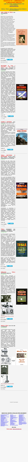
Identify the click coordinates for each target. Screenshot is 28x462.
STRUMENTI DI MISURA (22, 422)
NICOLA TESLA (12, 424)
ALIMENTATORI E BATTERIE (5, 414)
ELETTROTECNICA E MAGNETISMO (4, 424)
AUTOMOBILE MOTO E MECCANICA (4, 419)
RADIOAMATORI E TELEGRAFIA (21, 415)
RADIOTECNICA (21, 418)
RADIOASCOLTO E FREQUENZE (21, 416)
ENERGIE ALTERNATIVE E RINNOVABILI (4, 425)
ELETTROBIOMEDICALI (4, 422)
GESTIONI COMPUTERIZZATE (13, 416)
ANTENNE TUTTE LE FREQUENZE (4, 415)
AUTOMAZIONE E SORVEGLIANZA (3, 418)
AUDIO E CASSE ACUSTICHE (5, 416)
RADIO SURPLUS (21, 420)
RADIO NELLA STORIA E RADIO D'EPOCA (22, 419)
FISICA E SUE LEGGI (13, 415)
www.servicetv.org (14, 6)
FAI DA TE (11, 414)
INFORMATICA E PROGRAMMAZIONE (13, 420)
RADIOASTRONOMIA (22, 417)
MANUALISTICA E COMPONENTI (12, 423)
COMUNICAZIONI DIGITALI (5, 421)
